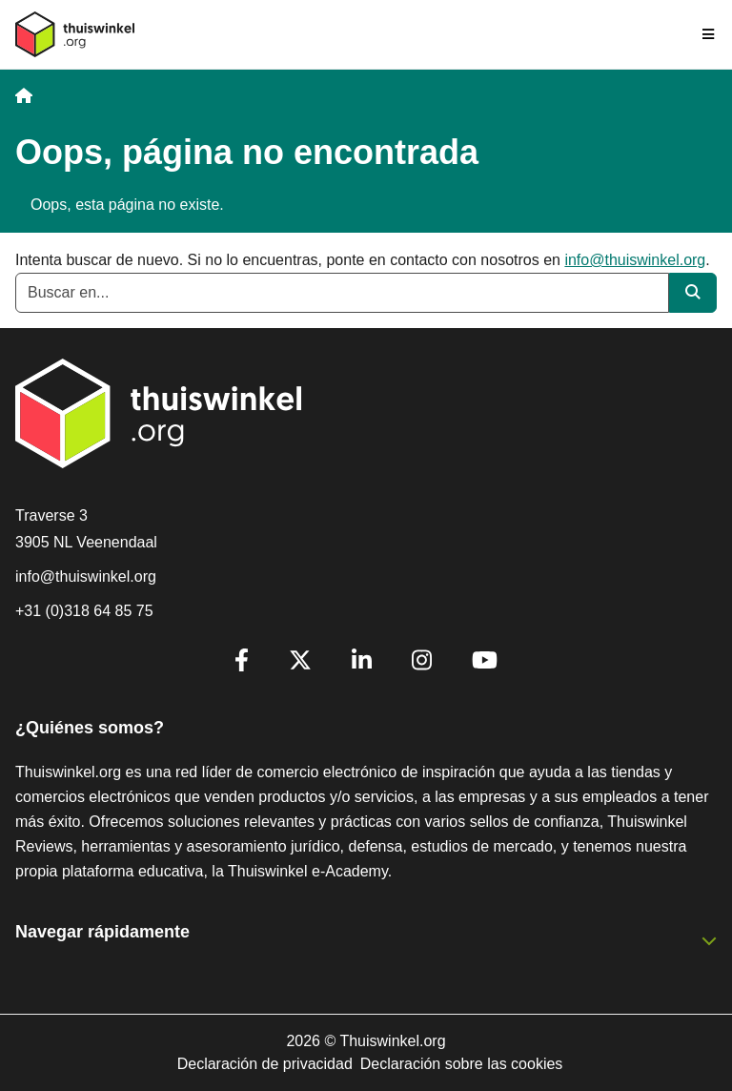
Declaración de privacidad (265, 1064)
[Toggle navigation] (709, 34)
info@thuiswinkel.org (634, 260)
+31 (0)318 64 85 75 (84, 611)
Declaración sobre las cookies (461, 1064)
